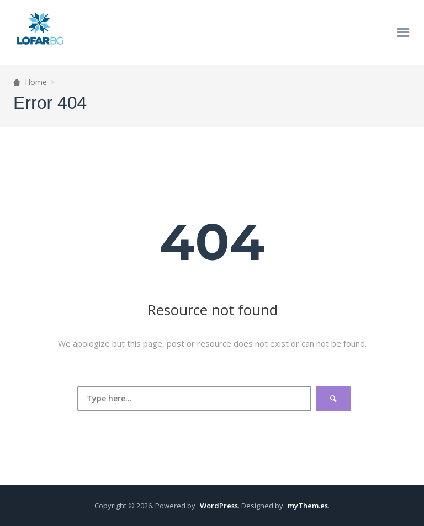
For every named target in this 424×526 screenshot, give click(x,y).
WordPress (219, 506)
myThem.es (308, 506)
